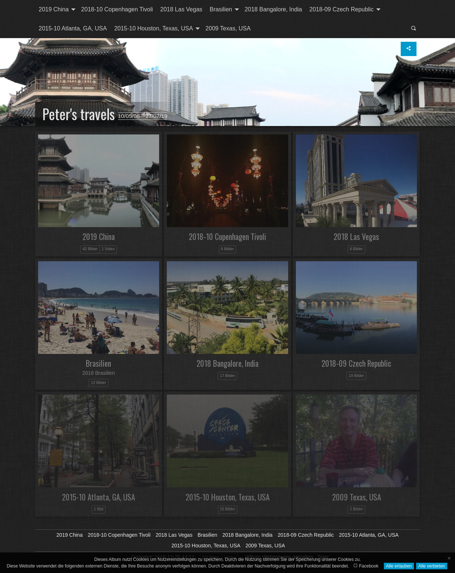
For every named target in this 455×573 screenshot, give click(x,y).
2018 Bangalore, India (273, 9)
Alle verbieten (431, 566)
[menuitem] (56, 9)
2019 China (54, 9)
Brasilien (221, 9)
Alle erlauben (399, 566)
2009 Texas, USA (227, 28)
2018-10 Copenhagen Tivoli (117, 9)
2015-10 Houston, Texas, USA (153, 28)
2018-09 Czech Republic (341, 9)
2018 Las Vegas (181, 9)
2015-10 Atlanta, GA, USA (73, 28)
